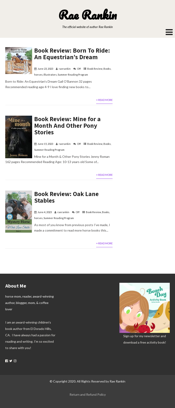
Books (107, 68)
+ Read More (104, 99)
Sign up (128, 336)
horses (38, 74)
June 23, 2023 (45, 68)
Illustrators (50, 74)
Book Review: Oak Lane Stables (66, 196)
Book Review (95, 68)
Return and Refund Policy (87, 394)
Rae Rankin (87, 15)
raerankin (65, 68)
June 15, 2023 (45, 143)
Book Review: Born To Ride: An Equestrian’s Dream (72, 53)
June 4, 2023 (45, 212)
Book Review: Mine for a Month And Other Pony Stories (67, 125)
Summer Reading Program (73, 74)
